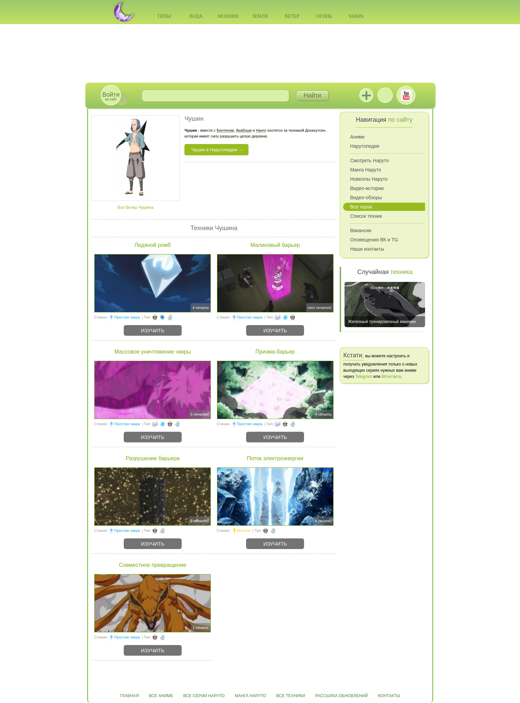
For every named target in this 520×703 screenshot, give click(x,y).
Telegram (363, 376)
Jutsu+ (366, 95)
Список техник (366, 216)
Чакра (356, 16)
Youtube (406, 95)
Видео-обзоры (366, 197)
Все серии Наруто (204, 695)
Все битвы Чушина (136, 207)
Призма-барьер (275, 352)
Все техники (290, 695)
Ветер (292, 16)
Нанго (261, 130)
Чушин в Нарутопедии (214, 149)
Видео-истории (367, 188)
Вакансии (360, 230)
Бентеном (225, 130)
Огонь (324, 16)
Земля (260, 16)
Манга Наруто (365, 169)
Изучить (153, 330)
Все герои (361, 207)
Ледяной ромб (152, 245)
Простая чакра (127, 317)
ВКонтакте (385, 95)
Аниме (357, 137)
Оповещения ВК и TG (374, 239)
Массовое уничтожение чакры (152, 352)
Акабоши (244, 130)
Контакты (389, 695)
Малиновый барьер (275, 245)
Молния (228, 16)
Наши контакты (367, 249)
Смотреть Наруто (369, 160)
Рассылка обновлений (341, 695)
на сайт (110, 96)
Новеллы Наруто (368, 179)
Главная (129, 695)
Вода (196, 16)
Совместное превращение (152, 565)
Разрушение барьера (153, 458)
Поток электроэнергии (275, 458)
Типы (164, 16)
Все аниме (161, 695)
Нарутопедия (364, 146)
